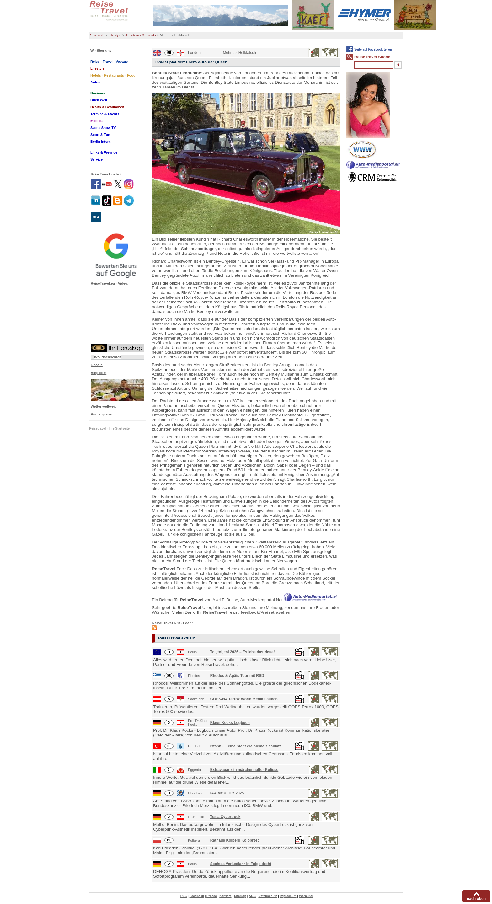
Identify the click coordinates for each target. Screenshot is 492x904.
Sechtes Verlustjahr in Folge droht (240, 864)
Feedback (197, 896)
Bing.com (98, 373)
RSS (183, 896)
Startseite (97, 35)
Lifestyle (115, 35)
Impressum (288, 896)
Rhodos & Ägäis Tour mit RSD (237, 675)
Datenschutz (267, 896)
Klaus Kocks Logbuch (230, 722)
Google (97, 365)
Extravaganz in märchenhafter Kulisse (244, 770)
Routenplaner (102, 414)
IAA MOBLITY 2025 (227, 793)
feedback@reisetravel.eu (266, 612)
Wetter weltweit (103, 406)
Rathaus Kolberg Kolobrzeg (235, 840)
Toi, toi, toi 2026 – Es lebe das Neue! (242, 652)
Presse (211, 896)
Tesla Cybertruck (225, 817)
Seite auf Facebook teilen (373, 49)
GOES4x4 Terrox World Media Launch (244, 699)
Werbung (306, 896)
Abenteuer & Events (140, 35)
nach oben (476, 898)
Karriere (225, 896)
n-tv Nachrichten (107, 357)
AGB (252, 896)
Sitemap (240, 896)
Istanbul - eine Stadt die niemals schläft (245, 746)
